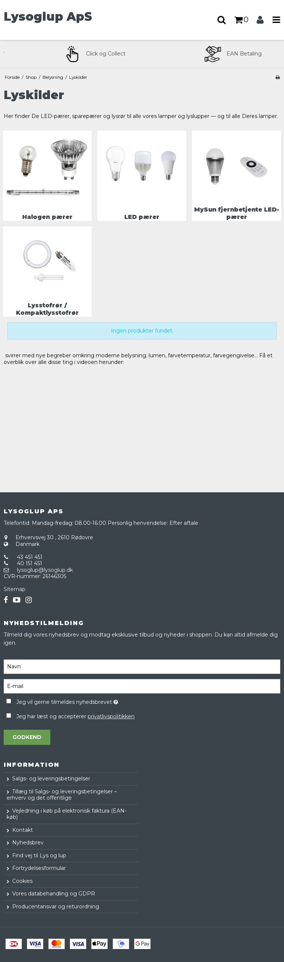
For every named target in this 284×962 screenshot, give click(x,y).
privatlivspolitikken (111, 716)
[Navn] (142, 666)
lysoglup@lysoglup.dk (45, 570)
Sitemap (15, 589)
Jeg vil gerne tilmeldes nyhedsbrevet (85, 700)
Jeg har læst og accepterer (75, 716)
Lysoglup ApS (48, 17)
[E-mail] (142, 686)
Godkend (27, 737)
